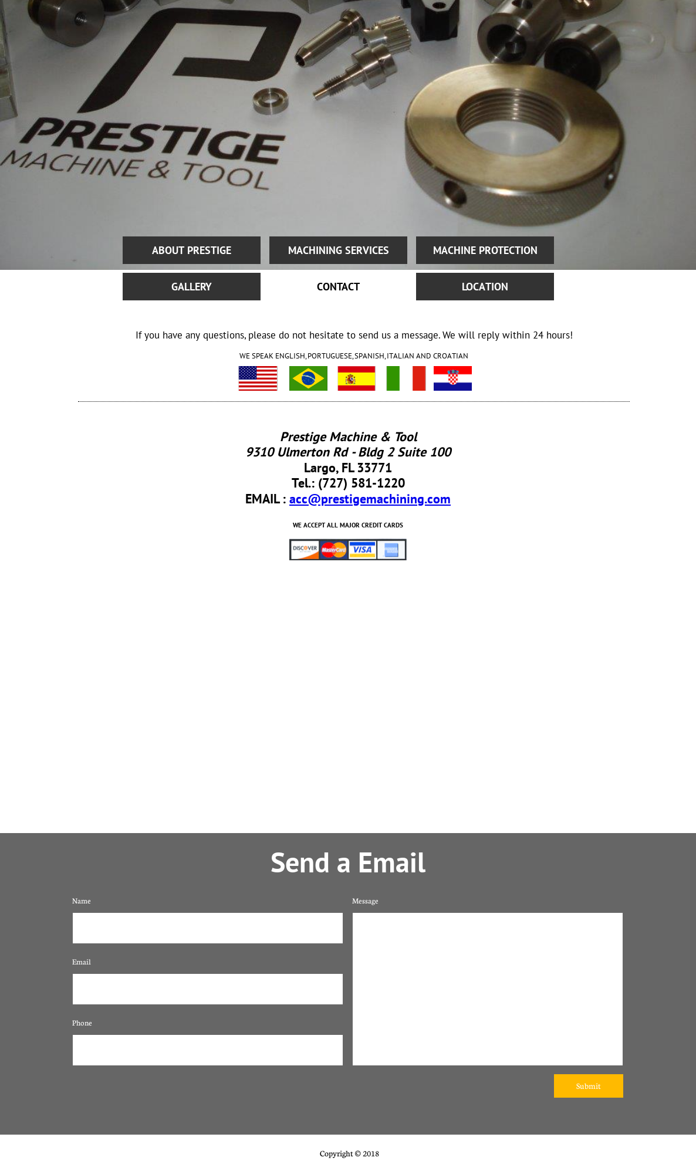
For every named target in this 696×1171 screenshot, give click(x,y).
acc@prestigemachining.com (370, 498)
